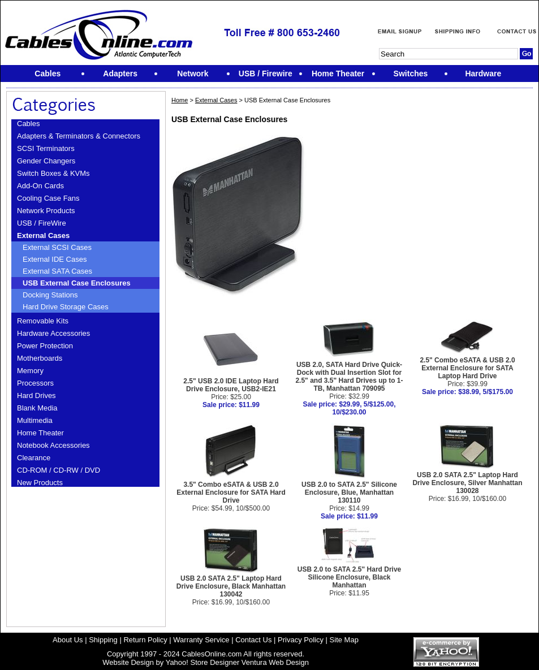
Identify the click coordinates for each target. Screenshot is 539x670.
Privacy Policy (301, 640)
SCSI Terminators (46, 148)
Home (179, 100)
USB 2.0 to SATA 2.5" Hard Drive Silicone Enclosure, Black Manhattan (349, 577)
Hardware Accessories (53, 333)
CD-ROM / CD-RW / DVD (58, 470)
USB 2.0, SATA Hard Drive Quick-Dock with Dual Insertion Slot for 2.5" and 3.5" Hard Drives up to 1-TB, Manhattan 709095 (349, 376)
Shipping (103, 640)
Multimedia (35, 420)
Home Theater (40, 433)
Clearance (33, 457)
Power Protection (45, 346)
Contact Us (253, 640)
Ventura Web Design (275, 662)
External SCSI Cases (57, 247)
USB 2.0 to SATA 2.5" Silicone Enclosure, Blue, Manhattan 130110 (349, 492)
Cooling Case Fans (48, 198)
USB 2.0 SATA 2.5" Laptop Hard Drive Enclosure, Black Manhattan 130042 (231, 586)
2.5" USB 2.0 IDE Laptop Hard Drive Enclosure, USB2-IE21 (230, 385)
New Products (40, 482)
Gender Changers (46, 161)
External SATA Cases (57, 271)
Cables (28, 123)
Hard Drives (36, 395)
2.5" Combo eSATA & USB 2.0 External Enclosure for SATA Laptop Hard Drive (467, 368)
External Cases (43, 235)
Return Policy (145, 640)
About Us (68, 640)
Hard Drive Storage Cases (66, 306)
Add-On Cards (40, 185)
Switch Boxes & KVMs (53, 173)
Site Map (344, 640)
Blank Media (37, 408)
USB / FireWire (41, 223)
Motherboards (39, 358)
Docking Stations (50, 295)
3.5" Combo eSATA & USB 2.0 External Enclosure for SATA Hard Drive (231, 492)
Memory (30, 370)
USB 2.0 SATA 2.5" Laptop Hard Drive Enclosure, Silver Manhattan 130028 (467, 483)
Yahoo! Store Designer (203, 662)
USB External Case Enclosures (77, 283)
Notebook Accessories (53, 445)
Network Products (46, 210)
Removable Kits (42, 321)
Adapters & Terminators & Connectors (78, 136)
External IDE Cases (55, 259)
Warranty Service (201, 640)
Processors (35, 383)
